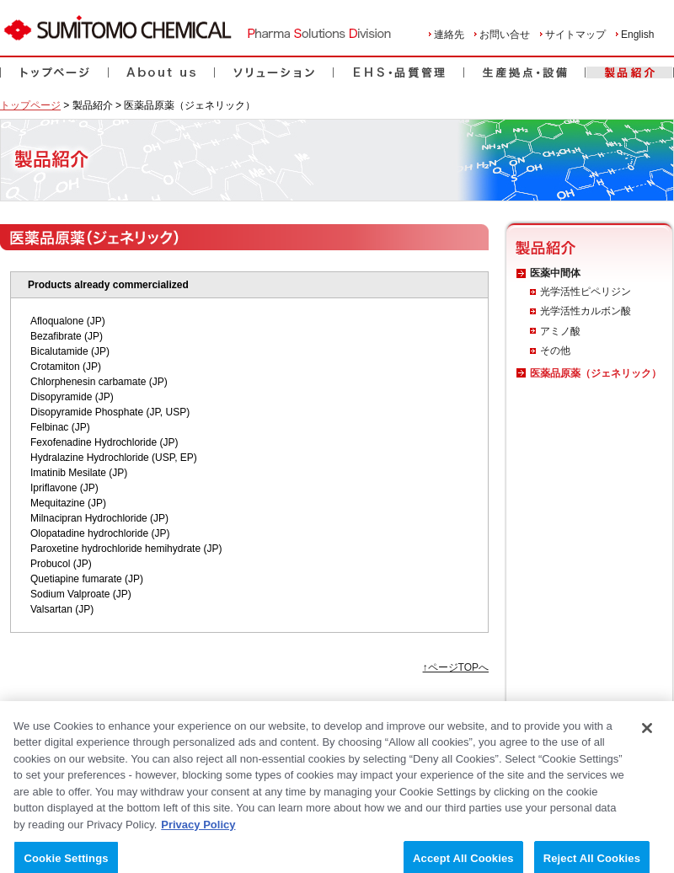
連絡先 (449, 34)
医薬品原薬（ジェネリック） (595, 373)
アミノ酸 (560, 331)
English (637, 34)
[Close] (647, 735)
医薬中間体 (555, 273)
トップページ (30, 105)
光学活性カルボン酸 (585, 311)
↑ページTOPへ (456, 667)
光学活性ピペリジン (585, 291)
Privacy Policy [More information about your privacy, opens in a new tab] (198, 832)
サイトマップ (575, 34)
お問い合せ (504, 34)
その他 (555, 350)
